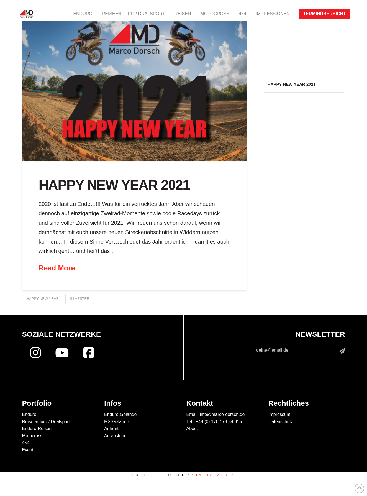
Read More (57, 268)
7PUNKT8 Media (211, 475)
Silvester (79, 298)
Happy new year (43, 298)
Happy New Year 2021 (114, 185)
